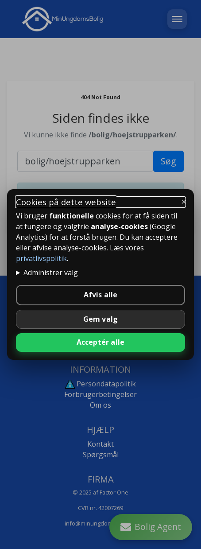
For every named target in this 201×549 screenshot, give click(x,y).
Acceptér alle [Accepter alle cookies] (101, 342)
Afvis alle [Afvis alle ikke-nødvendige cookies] (101, 295)
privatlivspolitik (41, 258)
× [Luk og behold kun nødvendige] (184, 201)
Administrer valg (50, 272)
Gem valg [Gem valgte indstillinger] (100, 319)
